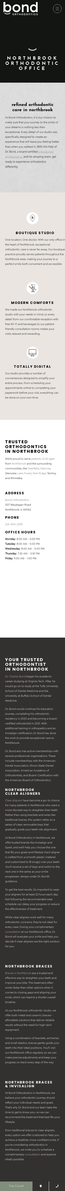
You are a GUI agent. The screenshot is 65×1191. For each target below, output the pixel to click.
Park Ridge (39, 473)
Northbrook (19, 463)
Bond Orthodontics (17, 500)
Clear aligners (13, 800)
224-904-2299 (14, 524)
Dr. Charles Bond (15, 676)
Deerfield (33, 468)
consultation (13, 932)
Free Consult (16, 1186)
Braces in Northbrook (18, 973)
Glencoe (45, 468)
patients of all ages (43, 459)
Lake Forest (24, 473)
